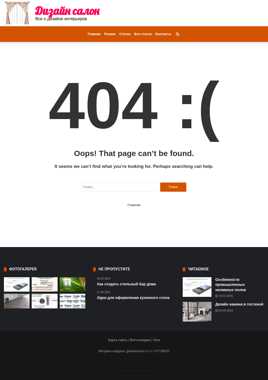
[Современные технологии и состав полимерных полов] (72, 284)
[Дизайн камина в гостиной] (197, 312)
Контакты (163, 34)
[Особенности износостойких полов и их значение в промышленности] (44, 284)
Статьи (125, 34)
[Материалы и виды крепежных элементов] (72, 301)
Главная (94, 34)
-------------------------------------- (134, 370)
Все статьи (143, 34)
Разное (110, 34)
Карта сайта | (119, 340)
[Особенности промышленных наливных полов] (17, 284)
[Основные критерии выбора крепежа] (44, 301)
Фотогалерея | (141, 340)
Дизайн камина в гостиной (239, 304)
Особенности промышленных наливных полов (230, 284)
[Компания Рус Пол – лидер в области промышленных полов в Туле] (17, 301)
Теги (156, 340)
